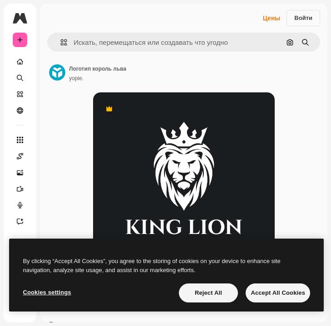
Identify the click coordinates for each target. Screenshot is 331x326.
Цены (272, 18)
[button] (60, 42)
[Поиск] (20, 78)
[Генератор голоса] (20, 205)
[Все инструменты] (20, 140)
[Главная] (20, 61)
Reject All (208, 292)
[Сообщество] (20, 110)
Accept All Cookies (278, 292)
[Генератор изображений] (20, 172)
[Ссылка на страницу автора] (57, 72)
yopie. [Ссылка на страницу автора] (76, 78)
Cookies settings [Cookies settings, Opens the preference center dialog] (47, 292)
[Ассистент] (20, 221)
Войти (303, 17)
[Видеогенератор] (20, 189)
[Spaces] (20, 156)
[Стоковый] (20, 94)
